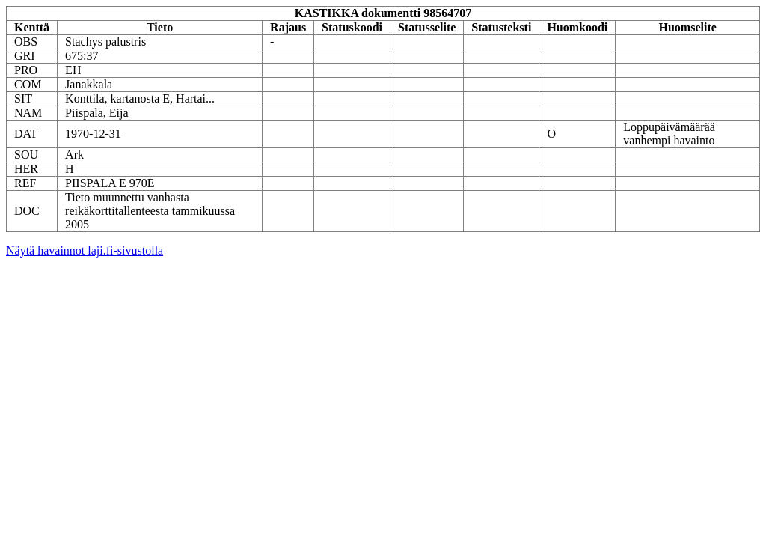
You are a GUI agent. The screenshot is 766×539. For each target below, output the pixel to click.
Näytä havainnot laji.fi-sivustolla (84, 250)
